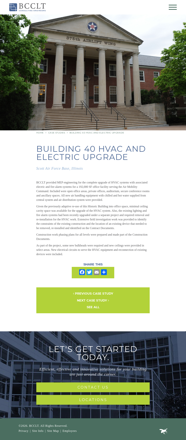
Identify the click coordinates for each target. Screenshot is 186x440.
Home (40, 132)
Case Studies (56, 132)
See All (93, 307)
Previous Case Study (93, 293)
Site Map (53, 430)
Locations (93, 400)
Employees (69, 430)
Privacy (23, 430)
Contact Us (93, 387)
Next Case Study (93, 300)
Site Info (38, 430)
